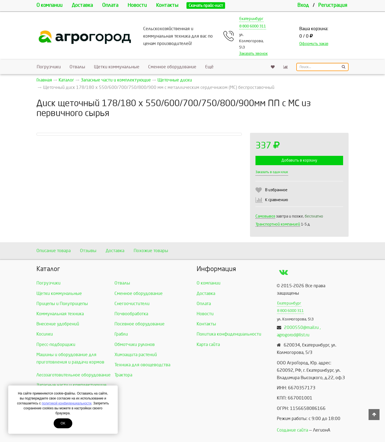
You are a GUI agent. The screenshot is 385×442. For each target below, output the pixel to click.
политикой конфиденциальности (66, 403)
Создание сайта (292, 430)
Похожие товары (151, 250)
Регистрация (332, 5)
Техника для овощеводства (142, 364)
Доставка (82, 5)
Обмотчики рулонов (134, 344)
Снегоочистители (132, 303)
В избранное (276, 190)
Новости (137, 5)
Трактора (123, 375)
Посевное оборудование (139, 324)
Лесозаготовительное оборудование (73, 375)
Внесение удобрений (57, 324)
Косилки (44, 334)
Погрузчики (49, 66)
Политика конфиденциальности (229, 334)
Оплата (110, 5)
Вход (303, 5)
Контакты (167, 5)
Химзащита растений (135, 354)
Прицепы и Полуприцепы (62, 303)
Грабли (121, 334)
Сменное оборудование (172, 66)
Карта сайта (208, 344)
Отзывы (88, 250)
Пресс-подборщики (55, 344)
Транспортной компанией (277, 224)
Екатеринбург (251, 19)
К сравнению (276, 200)
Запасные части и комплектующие (71, 385)
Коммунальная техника (60, 313)
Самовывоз (265, 216)
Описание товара (53, 250)
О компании (49, 5)
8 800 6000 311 (252, 26)
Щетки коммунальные (116, 66)
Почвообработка (131, 313)
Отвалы (77, 66)
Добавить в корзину (299, 160)
